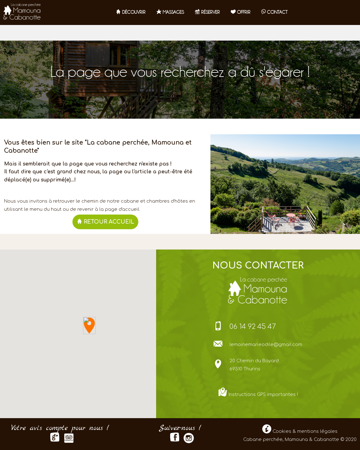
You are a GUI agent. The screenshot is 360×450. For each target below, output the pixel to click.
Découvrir (130, 12)
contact (274, 12)
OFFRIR (240, 12)
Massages (170, 12)
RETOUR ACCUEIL (105, 222)
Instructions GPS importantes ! (263, 394)
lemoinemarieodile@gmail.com (265, 344)
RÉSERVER (207, 12)
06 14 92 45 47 (252, 326)
